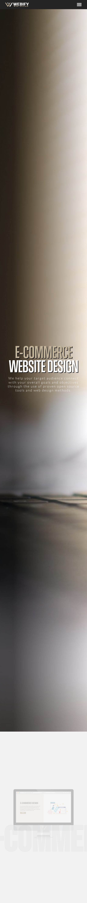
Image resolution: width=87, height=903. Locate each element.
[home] (16, 4)
